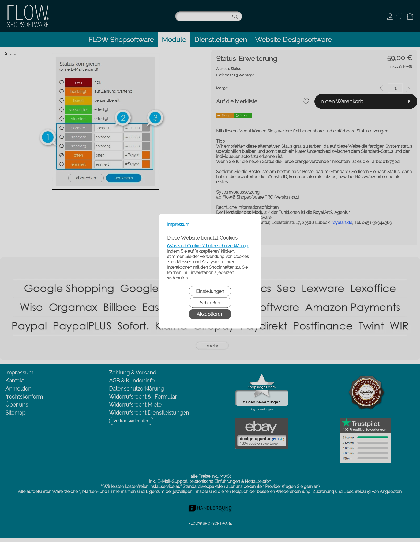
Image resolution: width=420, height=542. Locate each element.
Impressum (178, 224)
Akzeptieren (210, 314)
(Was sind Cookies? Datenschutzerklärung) (208, 245)
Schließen (210, 302)
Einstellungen (210, 291)
